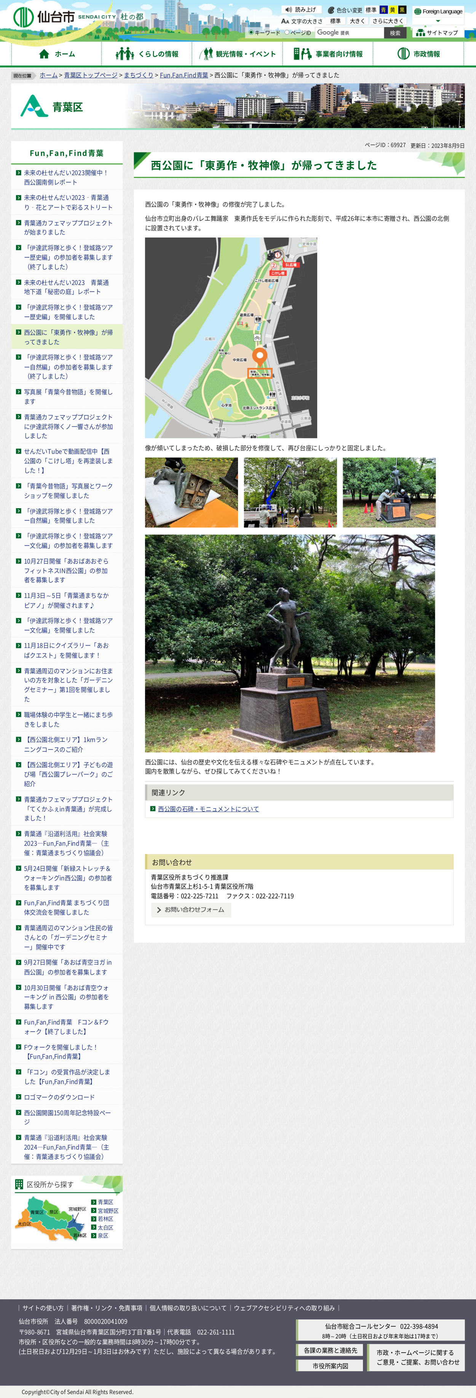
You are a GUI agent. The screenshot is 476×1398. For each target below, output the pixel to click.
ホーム (49, 75)
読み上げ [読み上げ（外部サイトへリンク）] (305, 9)
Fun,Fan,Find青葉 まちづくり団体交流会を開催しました (67, 907)
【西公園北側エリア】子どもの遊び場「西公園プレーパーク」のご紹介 (68, 774)
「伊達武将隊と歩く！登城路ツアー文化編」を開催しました (68, 625)
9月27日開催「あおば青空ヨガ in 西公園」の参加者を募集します (68, 967)
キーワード (265, 33)
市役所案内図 (330, 1365)
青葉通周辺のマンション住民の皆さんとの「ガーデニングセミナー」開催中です (68, 937)
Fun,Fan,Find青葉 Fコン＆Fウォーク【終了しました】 (66, 1026)
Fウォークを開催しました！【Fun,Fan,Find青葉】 (61, 1051)
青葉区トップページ (91, 75)
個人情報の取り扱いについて (188, 1307)
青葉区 (105, 1202)
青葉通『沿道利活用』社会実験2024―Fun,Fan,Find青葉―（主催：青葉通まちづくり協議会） (67, 1146)
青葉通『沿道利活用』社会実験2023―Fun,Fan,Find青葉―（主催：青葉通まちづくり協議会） (67, 843)
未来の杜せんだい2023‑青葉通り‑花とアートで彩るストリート (68, 202)
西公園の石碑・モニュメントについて (208, 808)
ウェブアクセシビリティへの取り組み (284, 1307)
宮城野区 (108, 1210)
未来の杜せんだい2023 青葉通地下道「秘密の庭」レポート (66, 287)
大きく (358, 20)
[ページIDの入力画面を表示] (286, 32)
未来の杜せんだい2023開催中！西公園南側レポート (66, 177)
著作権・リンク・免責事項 (107, 1307)
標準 (371, 10)
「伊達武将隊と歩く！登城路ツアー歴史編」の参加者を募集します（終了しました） (68, 257)
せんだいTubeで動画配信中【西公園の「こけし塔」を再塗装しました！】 (68, 461)
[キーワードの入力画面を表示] (251, 32)
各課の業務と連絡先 (331, 1350)
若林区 (105, 1219)
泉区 (103, 1235)
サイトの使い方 (43, 1307)
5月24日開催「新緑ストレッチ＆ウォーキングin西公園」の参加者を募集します (68, 877)
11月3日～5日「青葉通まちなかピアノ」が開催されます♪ (66, 600)
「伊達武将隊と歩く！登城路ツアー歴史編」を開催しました (68, 312)
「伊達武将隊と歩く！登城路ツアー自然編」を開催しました (68, 515)
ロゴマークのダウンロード (60, 1096)
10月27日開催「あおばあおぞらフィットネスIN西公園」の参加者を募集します (66, 570)
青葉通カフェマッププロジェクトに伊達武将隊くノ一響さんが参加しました (68, 426)
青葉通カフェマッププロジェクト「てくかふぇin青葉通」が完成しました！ (68, 808)
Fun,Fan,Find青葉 (184, 75)
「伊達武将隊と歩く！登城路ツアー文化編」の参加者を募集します (68, 540)
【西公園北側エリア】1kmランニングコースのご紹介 (66, 744)
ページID (297, 33)
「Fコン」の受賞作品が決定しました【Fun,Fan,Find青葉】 (67, 1076)
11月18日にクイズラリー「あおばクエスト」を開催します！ (66, 650)
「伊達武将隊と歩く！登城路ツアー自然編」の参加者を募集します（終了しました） (68, 366)
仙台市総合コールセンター (361, 1326)
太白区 (105, 1227)
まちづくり (138, 75)
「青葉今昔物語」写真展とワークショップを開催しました (68, 490)
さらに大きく (388, 20)
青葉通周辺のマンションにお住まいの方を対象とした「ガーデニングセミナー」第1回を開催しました (68, 684)
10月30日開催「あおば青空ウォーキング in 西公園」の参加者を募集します (67, 997)
